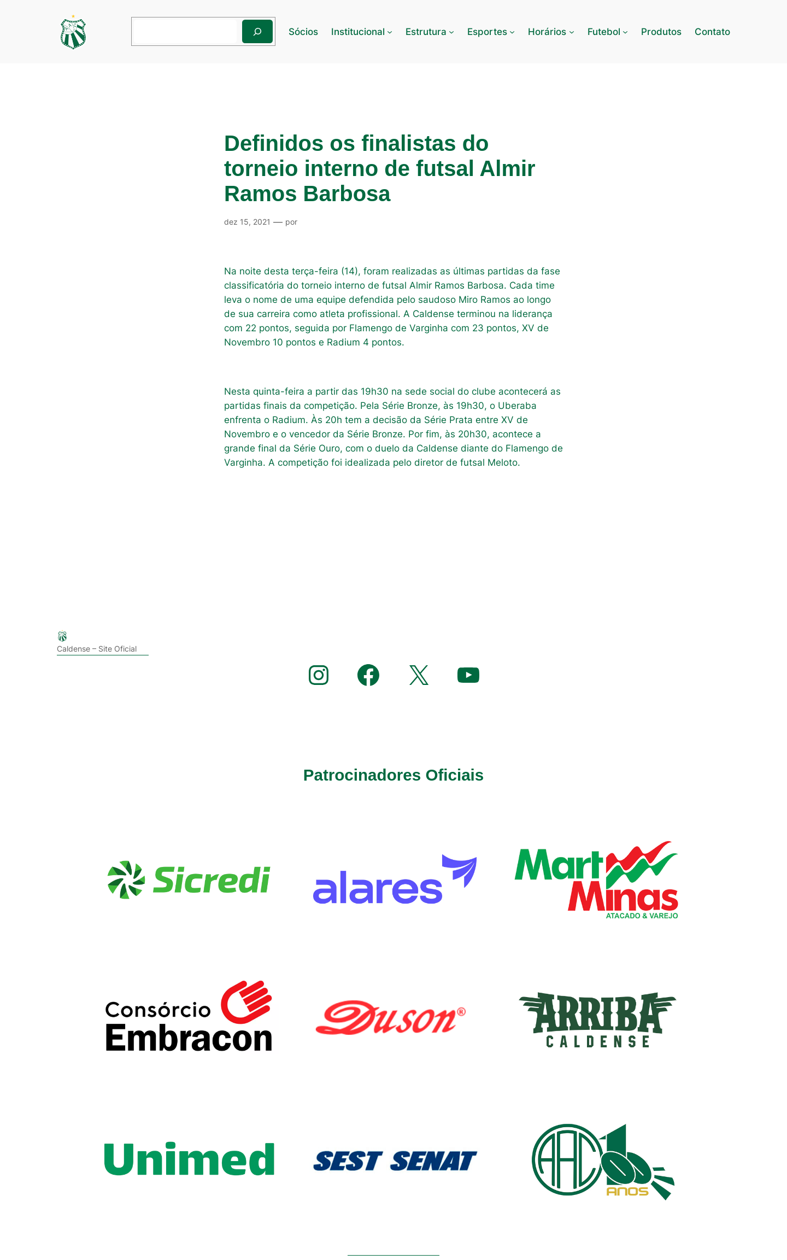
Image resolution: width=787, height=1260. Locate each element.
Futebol (604, 31)
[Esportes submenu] (512, 31)
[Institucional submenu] (389, 31)
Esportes (487, 31)
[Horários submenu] (571, 31)
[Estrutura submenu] (451, 31)
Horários (547, 31)
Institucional (358, 31)
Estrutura (426, 31)
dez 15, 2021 (247, 221)
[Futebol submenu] (625, 31)
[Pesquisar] (257, 31)
